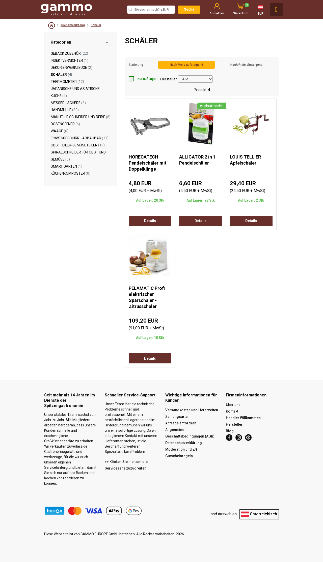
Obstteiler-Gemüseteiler (78, 145)
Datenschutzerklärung (183, 443)
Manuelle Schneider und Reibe (81, 117)
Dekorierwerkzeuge (71, 68)
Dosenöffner (65, 124)
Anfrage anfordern (180, 423)
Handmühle (65, 110)
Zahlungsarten (177, 417)
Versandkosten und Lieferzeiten (191, 410)
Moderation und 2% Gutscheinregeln (181, 452)
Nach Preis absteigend (246, 65)
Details (150, 221)
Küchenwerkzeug (73, 25)
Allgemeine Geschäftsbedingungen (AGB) (189, 433)
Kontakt (232, 411)
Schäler (96, 25)
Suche (189, 9)
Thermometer (67, 82)
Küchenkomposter (70, 173)
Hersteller (168, 79)
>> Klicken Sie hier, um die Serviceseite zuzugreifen (126, 465)
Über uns (233, 405)
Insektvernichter (69, 60)
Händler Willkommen (243, 418)
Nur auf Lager (142, 78)
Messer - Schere (68, 103)
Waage (59, 131)
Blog (230, 431)
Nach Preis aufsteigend (186, 65)
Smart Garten (66, 166)
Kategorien (61, 42)
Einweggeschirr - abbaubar (80, 138)
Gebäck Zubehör (69, 53)
